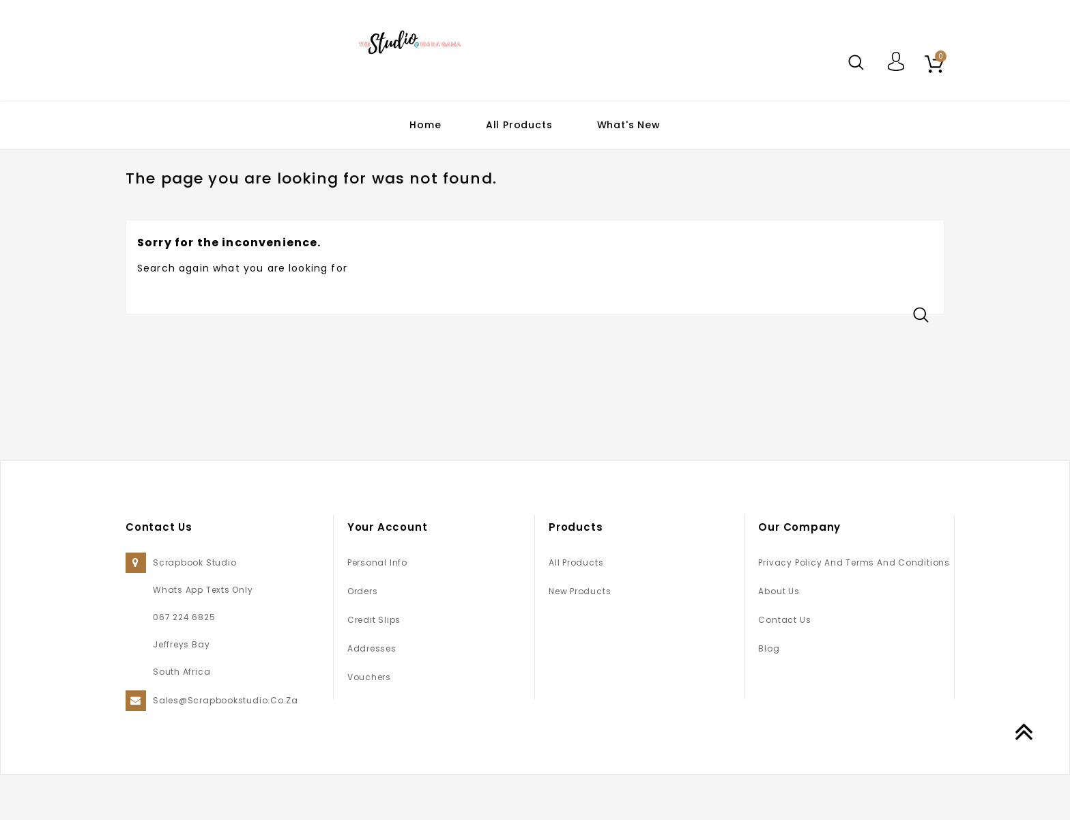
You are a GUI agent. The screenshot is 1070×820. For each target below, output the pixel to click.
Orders (362, 636)
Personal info (377, 607)
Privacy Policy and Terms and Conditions (853, 607)
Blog (768, 693)
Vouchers (369, 722)
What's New (629, 125)
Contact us (784, 665)
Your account (387, 572)
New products (580, 636)
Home (425, 125)
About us (778, 636)
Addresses (371, 693)
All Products (519, 125)
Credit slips (374, 665)
